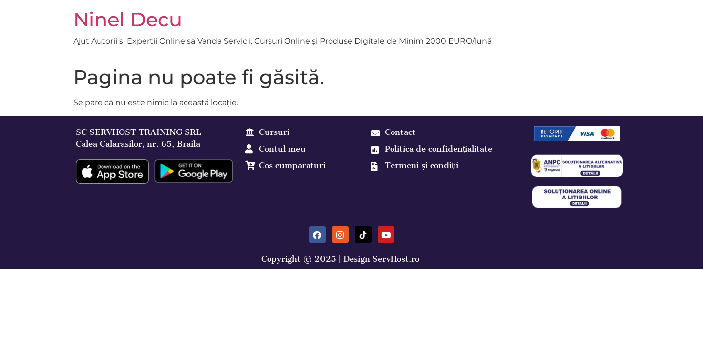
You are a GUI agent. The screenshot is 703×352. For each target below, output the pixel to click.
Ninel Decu (127, 19)
